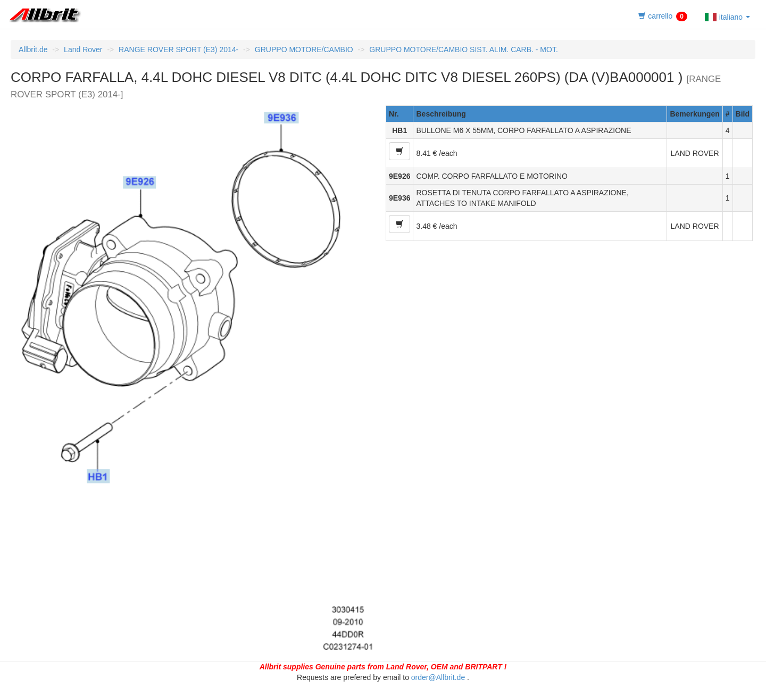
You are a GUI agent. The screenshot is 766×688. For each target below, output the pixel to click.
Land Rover (83, 49)
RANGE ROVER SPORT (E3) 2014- (178, 49)
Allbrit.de (33, 49)
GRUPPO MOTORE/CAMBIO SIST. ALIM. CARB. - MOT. (463, 49)
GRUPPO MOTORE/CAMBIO (304, 49)
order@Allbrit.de (438, 677)
